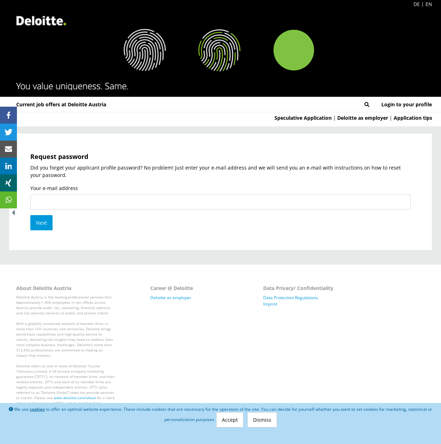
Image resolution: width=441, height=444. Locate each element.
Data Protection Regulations (290, 298)
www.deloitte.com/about (75, 397)
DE (416, 4)
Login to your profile (406, 104)
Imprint (270, 304)
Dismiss (262, 419)
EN (428, 4)
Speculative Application (303, 117)
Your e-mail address (54, 188)
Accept (230, 419)
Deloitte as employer (362, 117)
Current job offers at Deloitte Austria (61, 104)
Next (41, 222)
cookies (37, 409)
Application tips (413, 117)
